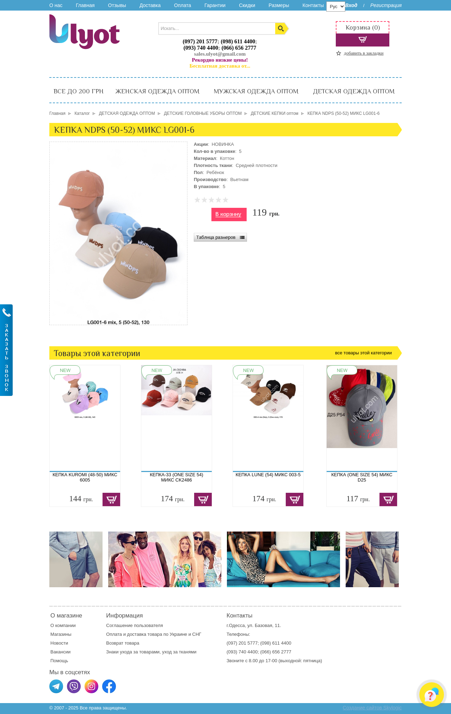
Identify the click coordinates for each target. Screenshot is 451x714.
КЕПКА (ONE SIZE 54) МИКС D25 (361, 477)
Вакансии (60, 651)
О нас (55, 5)
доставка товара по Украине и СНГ (165, 634)
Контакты (312, 5)
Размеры (278, 5)
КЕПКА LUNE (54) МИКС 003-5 (268, 474)
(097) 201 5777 (200, 41)
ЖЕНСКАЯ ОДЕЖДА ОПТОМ (157, 91)
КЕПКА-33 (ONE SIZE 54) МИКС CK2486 (176, 477)
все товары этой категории (363, 352)
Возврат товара (123, 643)
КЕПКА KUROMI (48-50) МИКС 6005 (84, 477)
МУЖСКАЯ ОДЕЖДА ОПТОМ (256, 91)
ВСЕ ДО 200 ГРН (79, 91)
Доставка (150, 5)
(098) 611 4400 (238, 41)
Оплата (182, 5)
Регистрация (386, 5)
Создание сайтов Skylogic (372, 707)
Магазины (61, 634)
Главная (85, 5)
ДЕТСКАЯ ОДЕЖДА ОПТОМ (354, 91)
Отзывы (117, 5)
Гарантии (215, 5)
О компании (63, 625)
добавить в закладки (363, 53)
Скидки (247, 5)
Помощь (59, 660)
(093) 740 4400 (201, 48)
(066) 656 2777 (239, 48)
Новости (59, 643)
